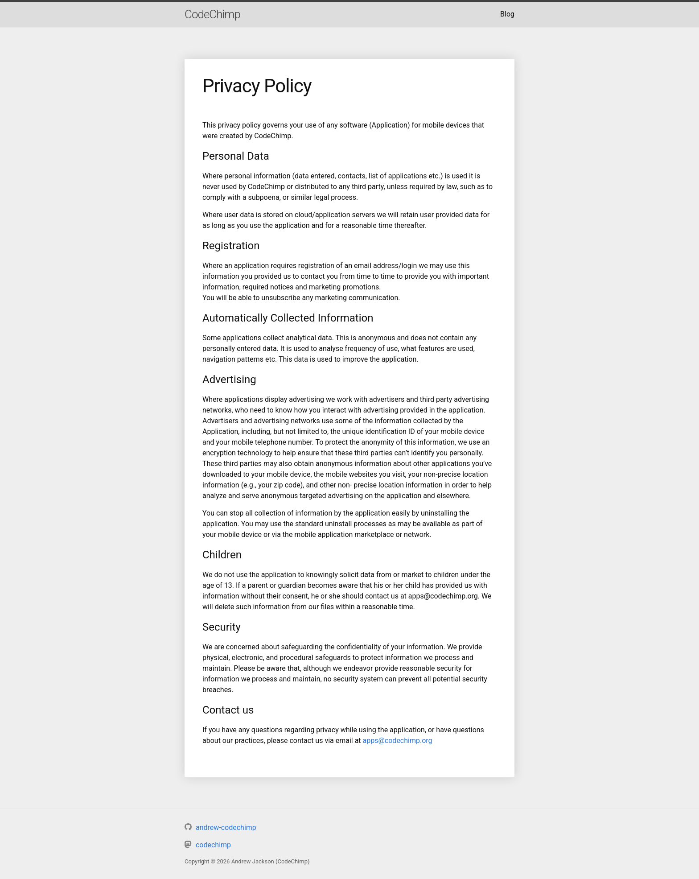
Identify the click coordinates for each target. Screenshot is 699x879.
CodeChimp (212, 14)
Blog (507, 14)
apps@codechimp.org (397, 740)
